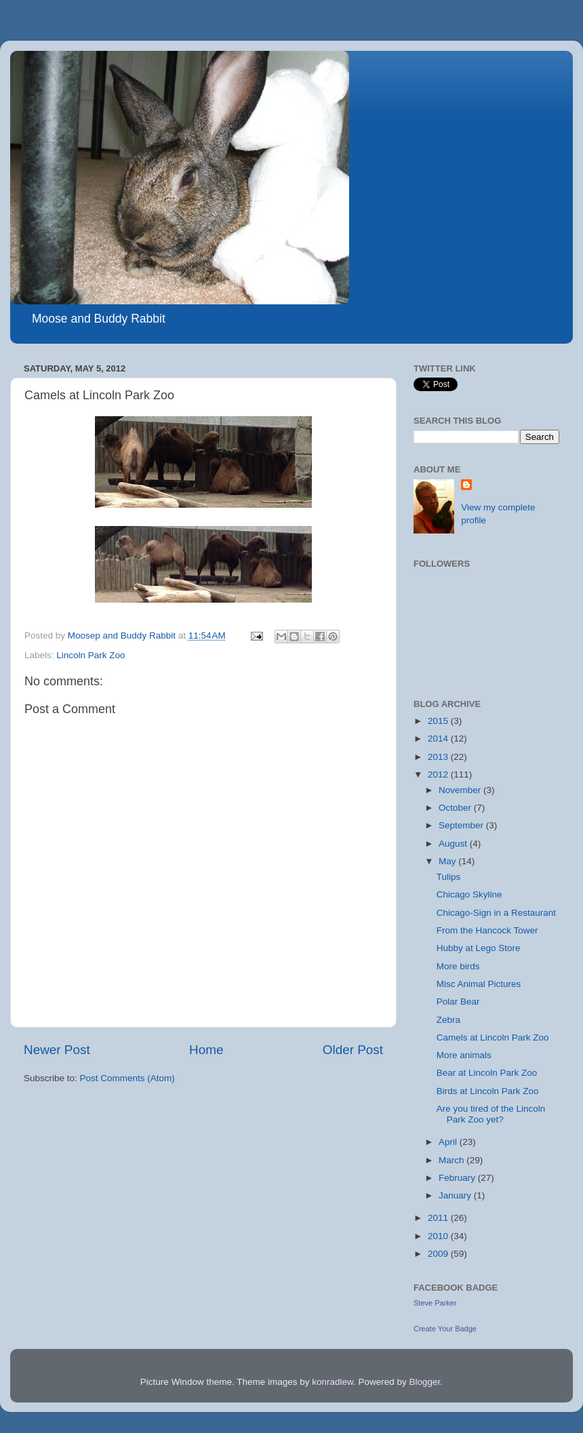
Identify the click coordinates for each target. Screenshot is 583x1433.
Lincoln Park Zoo (90, 655)
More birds (458, 966)
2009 (439, 1254)
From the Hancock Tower (487, 930)
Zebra (448, 1020)
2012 (439, 774)
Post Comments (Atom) (127, 1078)
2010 (439, 1236)
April (449, 1142)
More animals (464, 1055)
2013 (439, 757)
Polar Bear (458, 1001)
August (454, 844)
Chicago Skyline (469, 894)
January (456, 1195)
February (458, 1178)
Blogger (425, 1382)
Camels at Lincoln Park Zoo (493, 1037)
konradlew (332, 1382)
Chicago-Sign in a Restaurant (496, 913)
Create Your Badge (445, 1329)
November (461, 790)
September (462, 825)
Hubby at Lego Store (479, 948)
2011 (439, 1218)
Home (206, 1050)
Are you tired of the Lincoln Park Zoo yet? (491, 1114)
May (448, 861)
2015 (439, 721)
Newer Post (57, 1050)
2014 (439, 738)
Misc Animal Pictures (479, 984)
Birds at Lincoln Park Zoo (488, 1091)
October (456, 808)
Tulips (449, 877)
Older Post (353, 1050)
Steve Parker (435, 1303)
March (452, 1160)
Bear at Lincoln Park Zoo (487, 1073)
